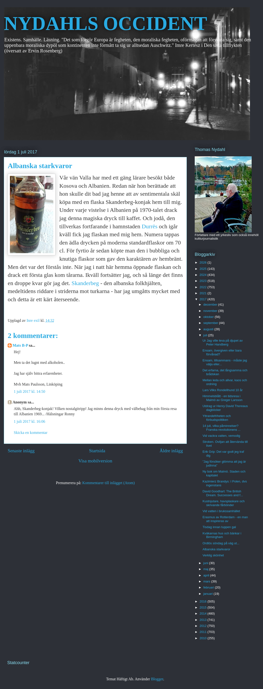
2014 (204, 613)
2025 (204, 269)
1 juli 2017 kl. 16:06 (29, 421)
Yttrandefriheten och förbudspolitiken (216, 418)
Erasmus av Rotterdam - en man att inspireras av (225, 519)
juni (206, 563)
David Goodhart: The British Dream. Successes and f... (222, 493)
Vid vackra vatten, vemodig (221, 436)
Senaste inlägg (21, 450)
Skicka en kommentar (31, 433)
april (206, 575)
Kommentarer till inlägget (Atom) (108, 483)
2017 (204, 299)
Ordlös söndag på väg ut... (220, 543)
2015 (204, 607)
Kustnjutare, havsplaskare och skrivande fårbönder (223, 503)
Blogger (157, 679)
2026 (204, 262)
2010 (204, 638)
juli (205, 335)
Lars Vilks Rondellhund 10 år (222, 390)
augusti (209, 329)
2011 (204, 632)
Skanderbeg (85, 283)
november (210, 311)
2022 (204, 287)
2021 (204, 293)
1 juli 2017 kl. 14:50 (29, 391)
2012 (204, 626)
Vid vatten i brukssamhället (221, 511)
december (210, 304)
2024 (204, 275)
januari (208, 594)
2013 (204, 620)
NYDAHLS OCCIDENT (105, 23)
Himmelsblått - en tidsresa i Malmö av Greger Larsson (222, 398)
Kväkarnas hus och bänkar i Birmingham (221, 535)
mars (207, 581)
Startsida (97, 450)
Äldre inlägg (171, 450)
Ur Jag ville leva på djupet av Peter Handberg (222, 342)
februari (209, 587)
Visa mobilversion (95, 460)
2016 (204, 601)
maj (206, 569)
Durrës (149, 226)
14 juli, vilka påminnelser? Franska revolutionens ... (221, 427)
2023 (204, 281)
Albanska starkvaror (216, 549)
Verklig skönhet (213, 555)
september (211, 323)
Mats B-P (20, 345)
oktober (209, 317)
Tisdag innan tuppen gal (219, 527)
